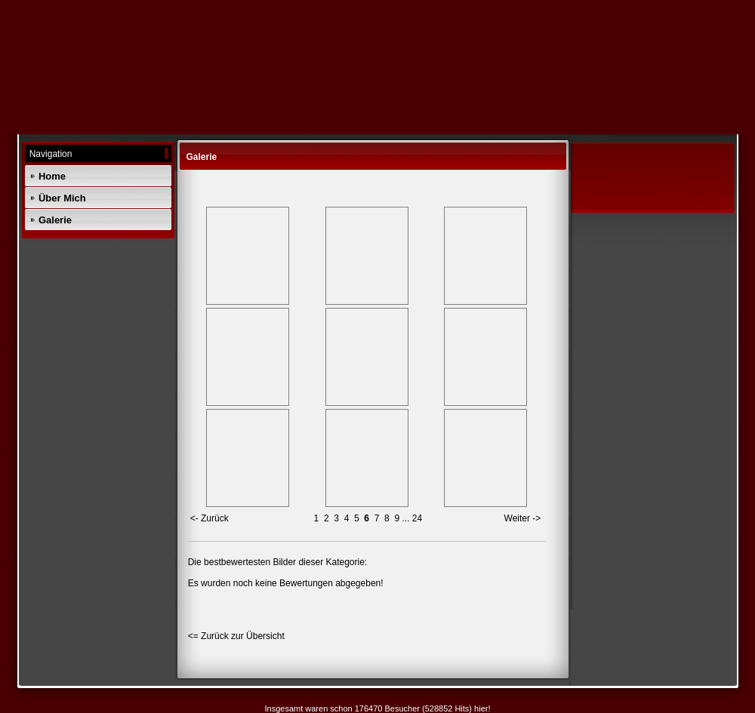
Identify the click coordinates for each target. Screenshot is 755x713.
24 (417, 518)
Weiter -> (522, 518)
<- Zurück (209, 518)
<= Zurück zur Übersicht (236, 636)
